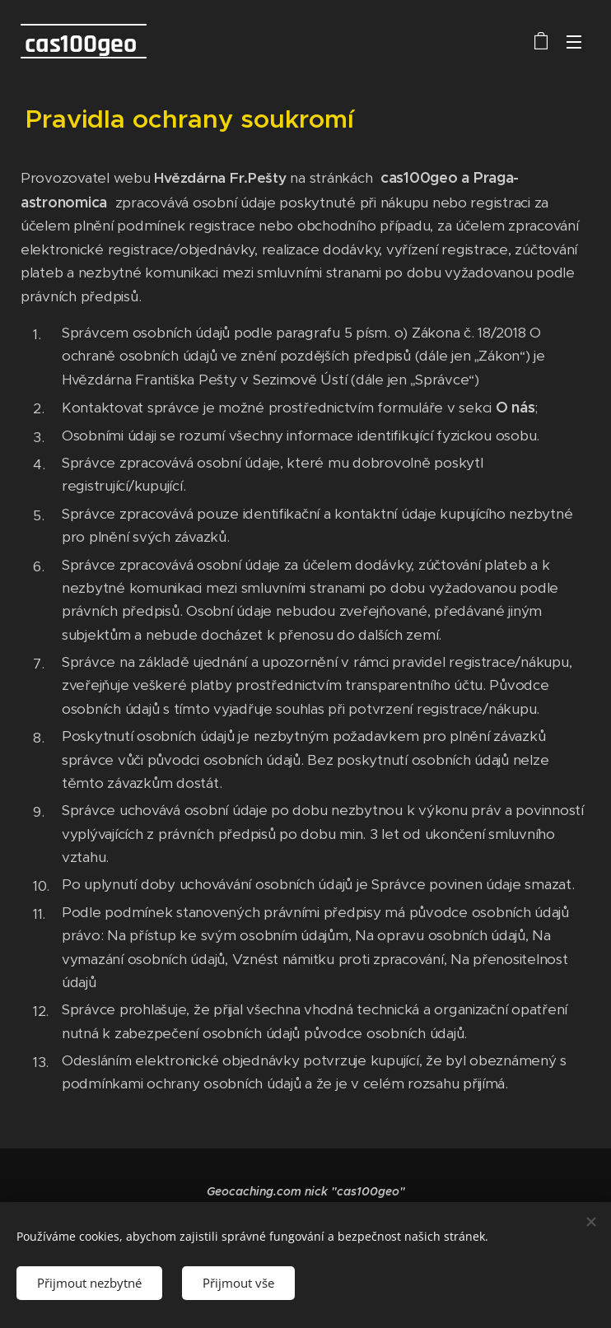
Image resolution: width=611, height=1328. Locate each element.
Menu (574, 42)
